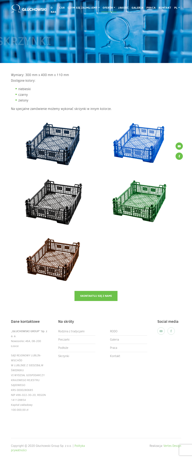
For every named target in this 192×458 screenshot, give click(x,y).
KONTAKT (165, 8)
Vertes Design (172, 446)
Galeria (114, 339)
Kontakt (115, 356)
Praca (113, 348)
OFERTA (108, 8)
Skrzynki (63, 356)
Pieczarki (64, 339)
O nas (53, 10)
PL (176, 8)
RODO (114, 331)
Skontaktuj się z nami (96, 296)
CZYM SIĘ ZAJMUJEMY (83, 8)
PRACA (151, 8)
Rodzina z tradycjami (71, 331)
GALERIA (137, 8)
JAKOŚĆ (123, 8)
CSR (62, 8)
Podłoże (63, 348)
